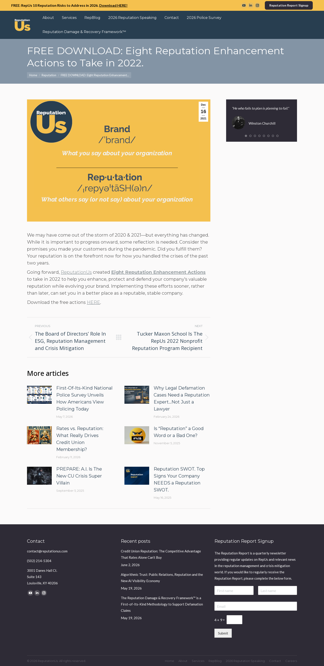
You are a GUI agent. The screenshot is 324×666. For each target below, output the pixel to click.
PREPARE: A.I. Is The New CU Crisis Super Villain (79, 476)
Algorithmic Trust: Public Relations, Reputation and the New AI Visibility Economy (162, 577)
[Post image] (39, 395)
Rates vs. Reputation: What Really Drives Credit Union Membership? (79, 439)
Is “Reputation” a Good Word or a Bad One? (179, 432)
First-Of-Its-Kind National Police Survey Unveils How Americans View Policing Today (84, 398)
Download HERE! (113, 5)
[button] (246, 136)
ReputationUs (76, 272)
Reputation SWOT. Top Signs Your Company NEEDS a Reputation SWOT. (179, 479)
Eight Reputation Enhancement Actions (158, 272)
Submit (223, 633)
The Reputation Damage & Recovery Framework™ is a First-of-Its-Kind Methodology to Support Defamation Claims (162, 604)
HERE (93, 302)
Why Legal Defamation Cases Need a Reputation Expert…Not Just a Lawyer (182, 398)
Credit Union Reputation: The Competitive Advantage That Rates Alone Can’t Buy (161, 554)
